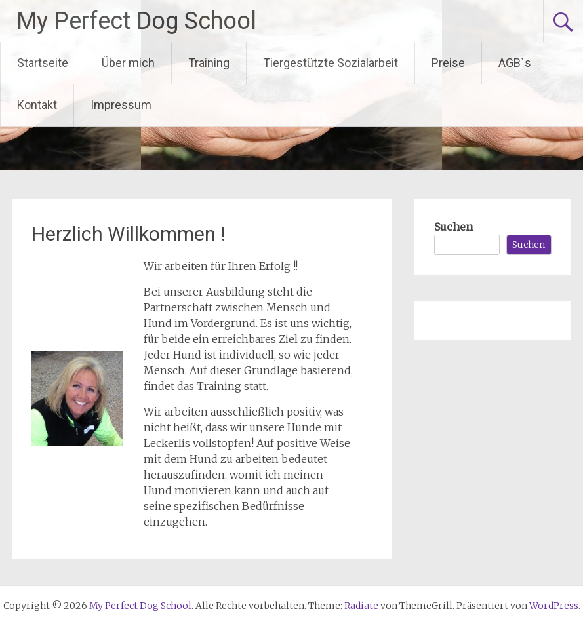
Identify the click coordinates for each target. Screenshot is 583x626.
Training (209, 62)
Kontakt (37, 104)
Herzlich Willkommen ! (128, 233)
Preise (448, 62)
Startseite (42, 62)
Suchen (453, 226)
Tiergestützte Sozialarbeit (330, 62)
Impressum (120, 104)
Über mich (128, 62)
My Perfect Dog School (136, 21)
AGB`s (514, 62)
